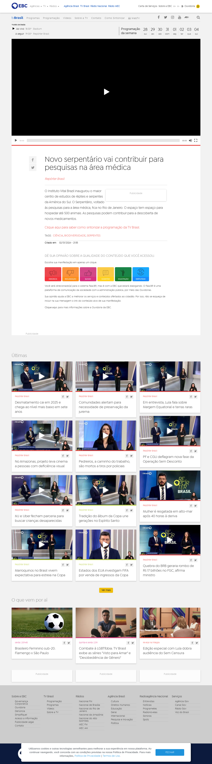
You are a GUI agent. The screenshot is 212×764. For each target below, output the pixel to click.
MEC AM (83, 728)
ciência (58, 235)
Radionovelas (150, 712)
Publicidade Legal (24, 722)
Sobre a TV (81, 18)
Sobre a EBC (165, 6)
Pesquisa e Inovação (122, 720)
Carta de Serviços (147, 6)
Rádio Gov (180, 709)
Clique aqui (51, 307)
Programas (33, 18)
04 (196, 30)
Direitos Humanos (120, 705)
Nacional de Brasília (89, 705)
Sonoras (147, 716)
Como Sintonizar (115, 18)
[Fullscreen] (195, 140)
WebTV (136, 18)
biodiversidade (75, 235)
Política (115, 723)
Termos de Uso (111, 756)
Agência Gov (182, 701)
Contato (96, 18)
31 (167, 30)
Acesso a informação (26, 718)
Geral (114, 712)
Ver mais (106, 590)
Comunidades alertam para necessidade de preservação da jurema (103, 407)
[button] (106, 92)
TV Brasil (84, 6)
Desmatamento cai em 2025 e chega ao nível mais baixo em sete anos (41, 407)
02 (182, 30)
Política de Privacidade (88, 756)
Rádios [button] (54, 6)
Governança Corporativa (21, 702)
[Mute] (190, 140)
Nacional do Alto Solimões (88, 719)
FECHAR (169, 752)
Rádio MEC (114, 6)
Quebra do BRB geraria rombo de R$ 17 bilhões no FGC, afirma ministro (168, 570)
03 (189, 30)
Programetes (150, 709)
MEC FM (83, 724)
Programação (51, 18)
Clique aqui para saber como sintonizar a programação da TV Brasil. (92, 227)
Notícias (147, 705)
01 (174, 30)
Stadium (37, 29)
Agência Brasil (71, 6)
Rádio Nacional (98, 6)
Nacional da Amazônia (91, 715)
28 (145, 30)
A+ (174, 6)
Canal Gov (180, 705)
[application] (106, 92)
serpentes (94, 235)
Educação (116, 709)
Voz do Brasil (182, 712)
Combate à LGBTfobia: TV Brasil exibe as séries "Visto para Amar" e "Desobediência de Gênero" (105, 653)
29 (153, 30)
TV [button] (45, 6)
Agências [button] (36, 6)
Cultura (115, 701)
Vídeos (67, 18)
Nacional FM (85, 701)
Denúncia (20, 711)
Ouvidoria (190, 6)
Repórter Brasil (41, 34)
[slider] (103, 140)
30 (160, 30)
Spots (146, 720)
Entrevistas (148, 701)
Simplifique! (21, 715)
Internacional (118, 716)
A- (178, 6)
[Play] (16, 140)
